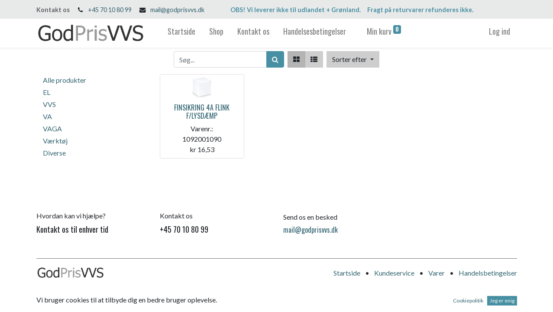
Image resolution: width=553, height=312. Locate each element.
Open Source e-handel (484, 299)
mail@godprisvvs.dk (177, 9)
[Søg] (275, 59)
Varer (436, 273)
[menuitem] (181, 33)
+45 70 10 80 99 (110, 9)
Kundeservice (394, 273)
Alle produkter (64, 80)
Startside (346, 273)
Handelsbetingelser (488, 273)
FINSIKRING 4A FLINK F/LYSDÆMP (202, 111)
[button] (353, 59)
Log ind (499, 31)
